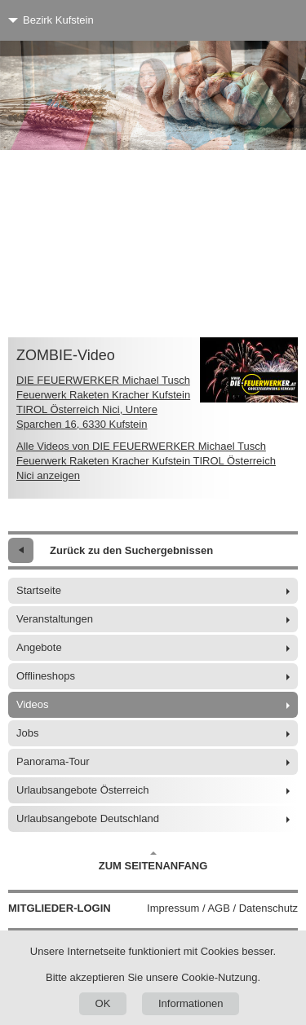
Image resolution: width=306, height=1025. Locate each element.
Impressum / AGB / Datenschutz (222, 908)
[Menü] (263, 20)
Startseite (38, 590)
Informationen (191, 1003)
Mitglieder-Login (59, 908)
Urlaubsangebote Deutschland (87, 818)
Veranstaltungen (54, 619)
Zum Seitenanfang (153, 861)
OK (103, 1003)
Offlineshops (45, 676)
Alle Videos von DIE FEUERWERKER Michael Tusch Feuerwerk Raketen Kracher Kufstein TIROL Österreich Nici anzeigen (146, 461)
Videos (32, 704)
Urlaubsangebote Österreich (82, 790)
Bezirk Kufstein (58, 20)
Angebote (39, 647)
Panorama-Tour (53, 761)
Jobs (27, 733)
